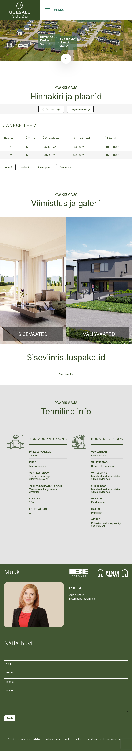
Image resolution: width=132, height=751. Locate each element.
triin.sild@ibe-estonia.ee (81, 598)
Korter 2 (25, 167)
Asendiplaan (44, 167)
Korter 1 (8, 167)
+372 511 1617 (76, 595)
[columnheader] (12, 138)
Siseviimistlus (67, 167)
